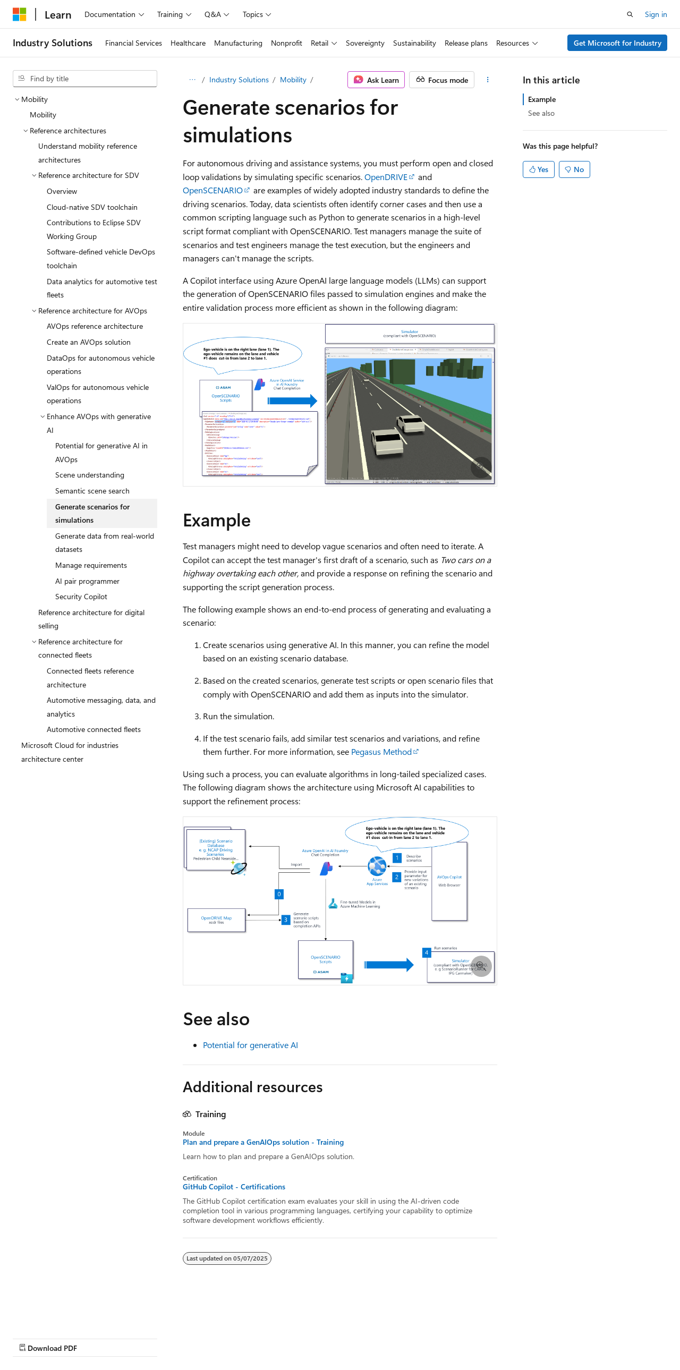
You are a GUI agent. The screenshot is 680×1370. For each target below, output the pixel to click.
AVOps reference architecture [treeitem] (95, 326)
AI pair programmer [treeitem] (87, 581)
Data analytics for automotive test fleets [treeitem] (102, 288)
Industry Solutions (239, 79)
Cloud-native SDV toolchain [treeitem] (92, 207)
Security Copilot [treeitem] (81, 596)
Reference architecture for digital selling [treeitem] (91, 619)
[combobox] (85, 78)
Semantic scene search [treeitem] (92, 491)
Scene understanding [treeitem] (89, 475)
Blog (145, 1337)
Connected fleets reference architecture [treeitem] (90, 678)
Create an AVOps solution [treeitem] (89, 342)
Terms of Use (285, 1337)
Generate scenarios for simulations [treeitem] (92, 513)
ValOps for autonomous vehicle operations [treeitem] (98, 394)
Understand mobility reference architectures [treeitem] (87, 153)
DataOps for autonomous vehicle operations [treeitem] (101, 365)
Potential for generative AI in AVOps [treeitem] (101, 452)
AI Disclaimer (34, 1337)
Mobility (293, 79)
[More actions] (488, 79)
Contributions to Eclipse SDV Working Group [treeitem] (94, 229)
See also (541, 113)
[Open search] (630, 14)
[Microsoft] (20, 14)
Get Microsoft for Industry (617, 43)
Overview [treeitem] (62, 191)
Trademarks (337, 1337)
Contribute (190, 1337)
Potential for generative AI (250, 1044)
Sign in (656, 14)
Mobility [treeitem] (43, 114)
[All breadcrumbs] (192, 79)
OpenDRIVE (385, 176)
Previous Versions (96, 1337)
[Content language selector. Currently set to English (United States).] (61, 1312)
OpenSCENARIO (213, 189)
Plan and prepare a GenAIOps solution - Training (263, 1142)
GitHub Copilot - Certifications (234, 1187)
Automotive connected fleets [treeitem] (94, 729)
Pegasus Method (381, 751)
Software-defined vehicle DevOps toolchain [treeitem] (101, 258)
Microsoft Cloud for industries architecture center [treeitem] (69, 752)
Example (542, 99)
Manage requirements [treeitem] (91, 565)
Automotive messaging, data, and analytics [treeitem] (101, 707)
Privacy (232, 1337)
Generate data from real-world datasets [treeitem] (104, 543)
